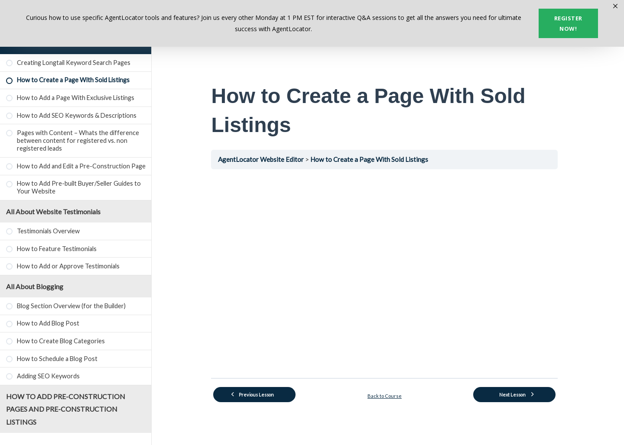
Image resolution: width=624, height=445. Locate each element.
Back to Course (388, 395)
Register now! (568, 23)
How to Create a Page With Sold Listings (373, 159)
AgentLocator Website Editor (265, 159)
